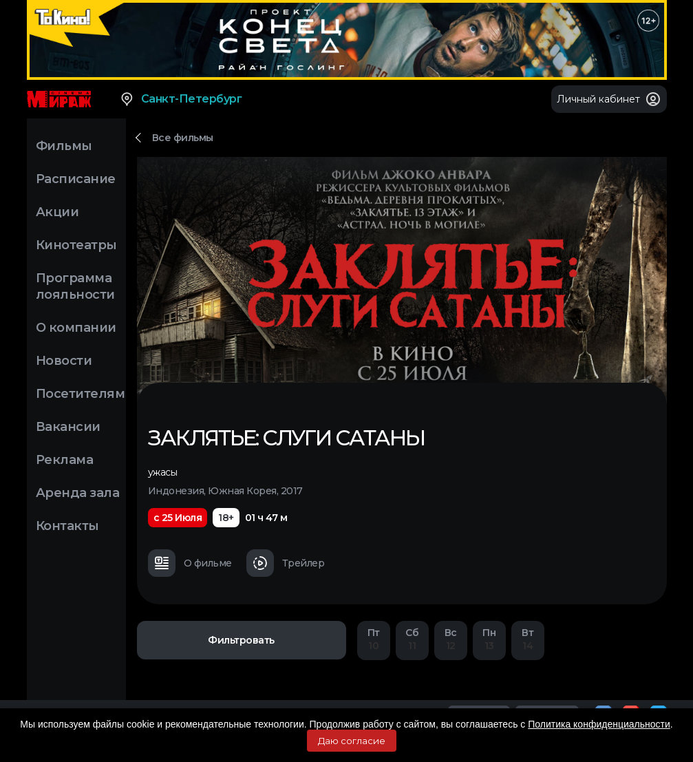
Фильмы (64, 146)
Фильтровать (241, 640)
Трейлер (285, 563)
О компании (76, 327)
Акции (57, 212)
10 (374, 639)
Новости (64, 360)
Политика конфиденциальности (599, 724)
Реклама (65, 459)
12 (451, 639)
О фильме (190, 563)
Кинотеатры (76, 245)
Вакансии (68, 426)
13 (489, 639)
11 (412, 639)
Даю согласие (351, 740)
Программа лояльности (75, 286)
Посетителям (80, 393)
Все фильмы (182, 137)
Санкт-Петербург (180, 99)
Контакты (67, 525)
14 (528, 639)
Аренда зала (78, 492)
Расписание (76, 179)
